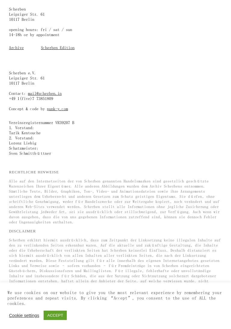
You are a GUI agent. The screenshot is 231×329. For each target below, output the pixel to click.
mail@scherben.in (45, 93)
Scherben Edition (58, 47)
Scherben (17, 9)
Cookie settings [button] (24, 315)
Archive (16, 47)
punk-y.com (57, 109)
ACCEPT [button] (55, 315)
